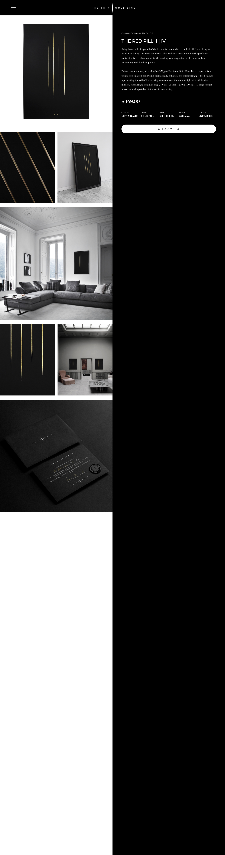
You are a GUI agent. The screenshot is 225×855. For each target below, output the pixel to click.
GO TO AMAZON (169, 129)
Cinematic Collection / (131, 34)
